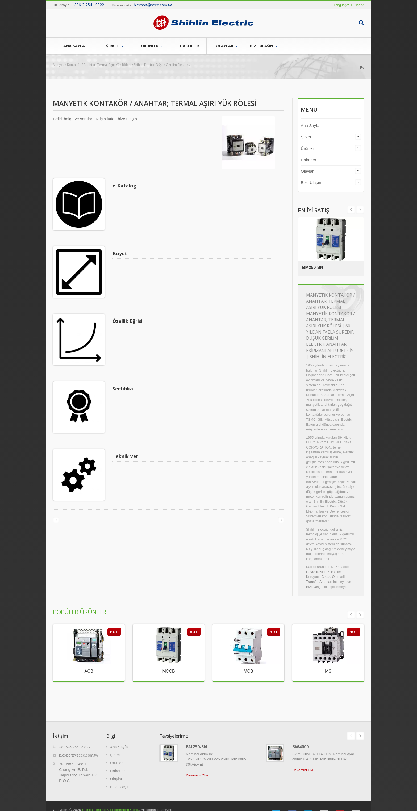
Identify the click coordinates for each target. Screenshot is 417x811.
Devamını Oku (197, 767)
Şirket (115, 46)
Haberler (189, 46)
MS (328, 671)
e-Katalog (126, 185)
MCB (248, 671)
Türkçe (355, 5)
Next (351, 210)
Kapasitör (342, 567)
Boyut (121, 245)
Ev (362, 68)
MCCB (168, 671)
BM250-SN (313, 267)
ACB (89, 671)
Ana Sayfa (74, 46)
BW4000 (300, 739)
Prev (360, 210)
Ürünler (152, 46)
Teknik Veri (127, 424)
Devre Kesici (315, 572)
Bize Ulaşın (264, 46)
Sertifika (124, 364)
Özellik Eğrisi (129, 305)
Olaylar (226, 46)
